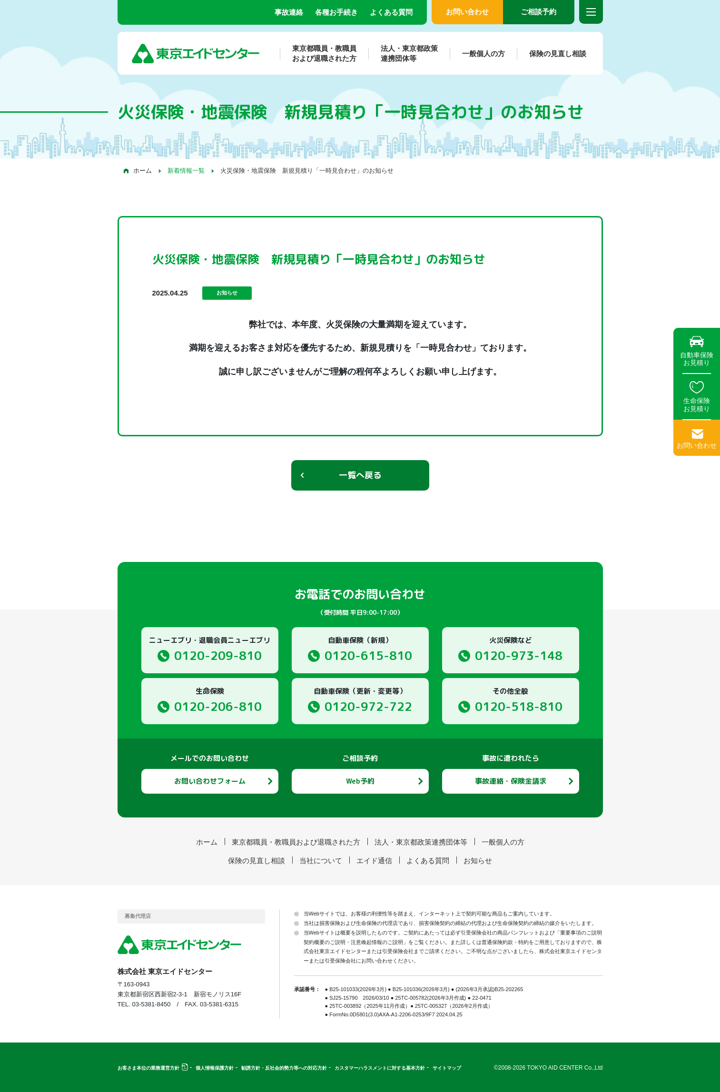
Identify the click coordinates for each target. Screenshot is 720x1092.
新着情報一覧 (186, 170)
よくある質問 (391, 12)
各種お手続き (336, 12)
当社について (320, 860)
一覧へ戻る (360, 475)
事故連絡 (289, 12)
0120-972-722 (368, 706)
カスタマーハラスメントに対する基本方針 (380, 1068)
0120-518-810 (518, 706)
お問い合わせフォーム (210, 781)
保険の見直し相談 (551, 53)
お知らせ (478, 860)
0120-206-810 (218, 706)
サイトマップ (447, 1068)
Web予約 (360, 781)
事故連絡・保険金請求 (510, 781)
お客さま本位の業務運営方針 (148, 1068)
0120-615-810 (368, 655)
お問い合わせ (467, 12)
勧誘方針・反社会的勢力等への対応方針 (284, 1068)
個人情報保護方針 (215, 1068)
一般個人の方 (477, 53)
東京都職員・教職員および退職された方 (318, 53)
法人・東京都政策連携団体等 (403, 53)
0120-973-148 (518, 655)
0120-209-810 (218, 655)
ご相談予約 (538, 12)
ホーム (142, 170)
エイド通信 (374, 860)
